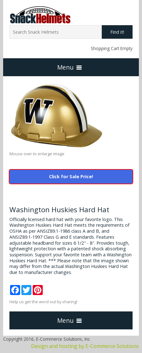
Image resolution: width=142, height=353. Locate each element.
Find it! (117, 32)
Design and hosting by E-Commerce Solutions (85, 346)
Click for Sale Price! (71, 176)
